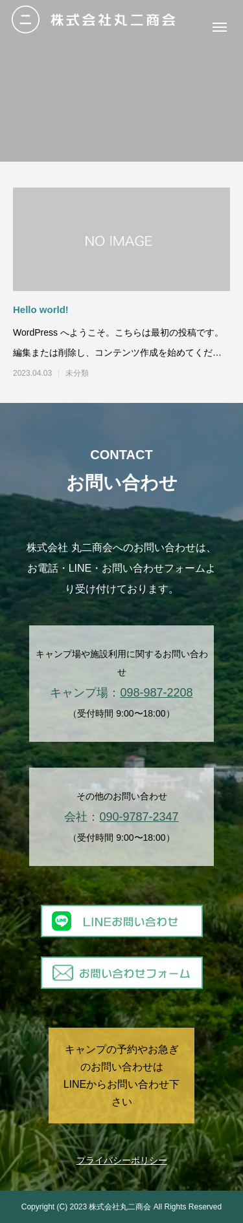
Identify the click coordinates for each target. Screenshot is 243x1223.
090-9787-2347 (138, 816)
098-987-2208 (156, 692)
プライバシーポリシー (121, 1160)
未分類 (77, 373)
